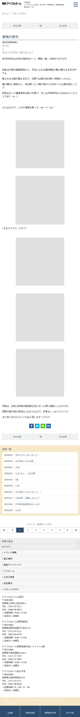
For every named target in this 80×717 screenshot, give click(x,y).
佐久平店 (70, 712)
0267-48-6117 (14, 681)
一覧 (40, 26)
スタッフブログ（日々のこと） (18, 52)
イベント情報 (10, 552)
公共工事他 (9, 576)
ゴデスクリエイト (20, 703)
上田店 (10, 712)
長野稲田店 (30, 712)
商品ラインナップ (12, 564)
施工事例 (8, 558)
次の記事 (63, 26)
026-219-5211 (14, 631)
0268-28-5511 (14, 606)
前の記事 (17, 26)
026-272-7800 (14, 656)
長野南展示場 (50, 712)
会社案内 (8, 583)
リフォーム (9, 570)
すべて (5, 46)
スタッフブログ (11, 589)
